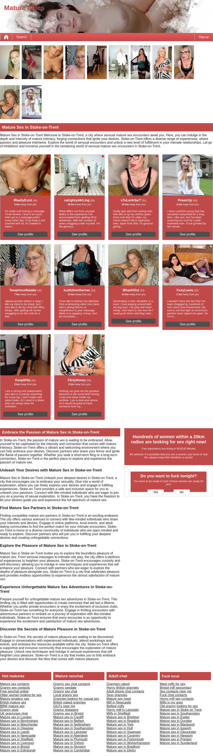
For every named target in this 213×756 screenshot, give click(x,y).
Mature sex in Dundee (176, 721)
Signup (204, 37)
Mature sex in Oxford (68, 743)
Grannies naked (118, 684)
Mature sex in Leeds (14, 732)
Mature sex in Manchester (19, 724)
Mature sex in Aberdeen (70, 735)
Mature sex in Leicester (70, 732)
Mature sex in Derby (121, 750)
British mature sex (13, 702)
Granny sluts (9, 710)
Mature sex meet (118, 698)
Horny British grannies (122, 687)
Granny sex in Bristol (68, 713)
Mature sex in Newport (176, 735)
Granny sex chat (65, 691)
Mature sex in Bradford (123, 746)
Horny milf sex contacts (177, 698)
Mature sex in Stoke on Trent (181, 710)
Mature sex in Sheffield (16, 739)
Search (21, 37)
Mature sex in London (16, 717)
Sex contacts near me (175, 691)
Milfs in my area (171, 702)
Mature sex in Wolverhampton (128, 743)
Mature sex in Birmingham (19, 721)
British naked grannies (69, 702)
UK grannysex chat (14, 713)
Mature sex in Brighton (122, 717)
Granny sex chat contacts (71, 684)
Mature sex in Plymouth (70, 739)
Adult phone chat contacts (125, 691)
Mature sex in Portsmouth (125, 739)
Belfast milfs (115, 706)
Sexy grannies (116, 695)
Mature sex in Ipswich (175, 728)
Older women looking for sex (21, 695)
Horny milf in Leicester (122, 710)
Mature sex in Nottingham (72, 724)
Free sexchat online (14, 691)
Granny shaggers (65, 710)
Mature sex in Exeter (175, 717)
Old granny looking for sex (179, 706)
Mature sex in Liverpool (17, 743)
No (182, 492)
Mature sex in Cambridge (71, 750)
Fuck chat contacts (173, 695)
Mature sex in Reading (122, 721)
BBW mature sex (12, 706)
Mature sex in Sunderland (178, 743)
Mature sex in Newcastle (18, 735)
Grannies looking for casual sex (76, 698)
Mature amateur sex (14, 698)
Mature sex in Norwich (69, 746)
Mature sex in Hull (119, 728)
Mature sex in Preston (176, 739)
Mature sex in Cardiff (68, 717)
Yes (155, 492)
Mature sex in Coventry (123, 735)
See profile (25, 234)
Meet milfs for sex (172, 684)
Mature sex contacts (14, 684)
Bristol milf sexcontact (175, 687)
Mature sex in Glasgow (16, 728)
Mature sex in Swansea (123, 732)
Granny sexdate (64, 687)
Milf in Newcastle (118, 702)
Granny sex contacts (15, 687)
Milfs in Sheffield (118, 713)
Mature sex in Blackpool (177, 724)
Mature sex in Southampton (73, 728)
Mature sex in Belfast (68, 721)
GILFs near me (64, 706)
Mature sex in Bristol (15, 746)
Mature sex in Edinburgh (17, 750)
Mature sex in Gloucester (178, 732)
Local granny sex (65, 695)
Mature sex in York (120, 724)
